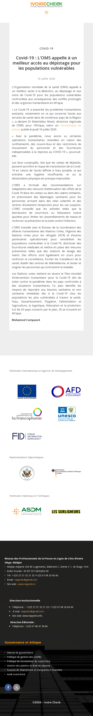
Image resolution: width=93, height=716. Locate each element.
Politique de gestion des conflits (24, 656)
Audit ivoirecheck (16, 674)
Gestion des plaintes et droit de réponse (28, 665)
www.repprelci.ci (26, 584)
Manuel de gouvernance (20, 652)
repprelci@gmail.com (26, 579)
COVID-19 (46, 48)
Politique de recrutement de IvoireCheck (28, 661)
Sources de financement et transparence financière (34, 669)
